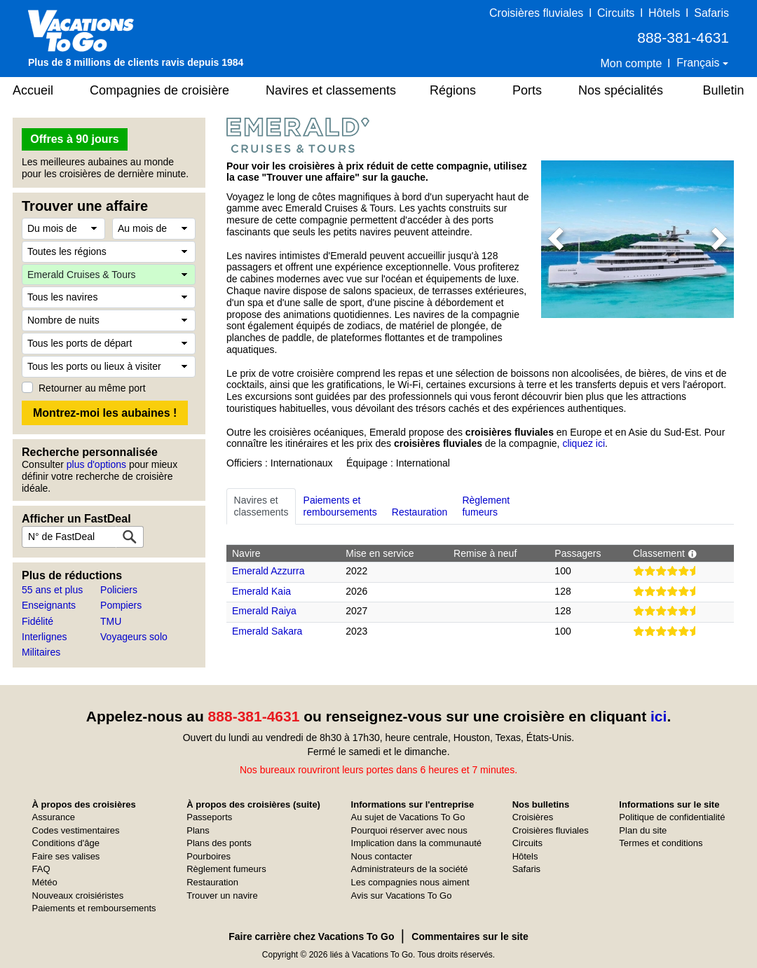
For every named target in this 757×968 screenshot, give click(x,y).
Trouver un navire (221, 895)
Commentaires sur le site (469, 936)
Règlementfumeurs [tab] (486, 506)
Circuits (615, 13)
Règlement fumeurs (226, 869)
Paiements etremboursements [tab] (340, 506)
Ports (527, 90)
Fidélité (37, 621)
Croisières (533, 817)
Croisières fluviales (536, 13)
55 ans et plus (52, 589)
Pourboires (208, 856)
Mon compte (631, 63)
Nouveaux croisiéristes (78, 895)
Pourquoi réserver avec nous (409, 830)
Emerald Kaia (261, 591)
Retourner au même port (92, 388)
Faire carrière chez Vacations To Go (311, 936)
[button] (555, 239)
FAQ (41, 869)
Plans (198, 830)
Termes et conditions (660, 843)
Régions (453, 90)
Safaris (711, 13)
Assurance (53, 817)
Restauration (212, 882)
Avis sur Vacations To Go (401, 895)
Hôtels (664, 13)
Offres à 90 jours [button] (74, 139)
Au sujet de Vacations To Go (408, 817)
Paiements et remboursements (94, 908)
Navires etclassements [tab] (261, 506)
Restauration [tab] (419, 506)
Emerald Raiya (264, 610)
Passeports (209, 817)
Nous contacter (381, 856)
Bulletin (723, 90)
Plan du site (643, 830)
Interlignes (44, 636)
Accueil (33, 90)
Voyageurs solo (134, 636)
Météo (44, 882)
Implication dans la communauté (416, 843)
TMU (110, 621)
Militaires (41, 652)
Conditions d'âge (66, 843)
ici (658, 716)
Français (699, 63)
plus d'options (96, 464)
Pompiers (121, 605)
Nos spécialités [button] (620, 90)
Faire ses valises (66, 856)
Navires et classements (331, 90)
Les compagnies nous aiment (410, 882)
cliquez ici (583, 443)
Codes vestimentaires (76, 830)
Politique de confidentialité (672, 817)
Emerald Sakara (267, 631)
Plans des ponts (219, 843)
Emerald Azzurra (268, 570)
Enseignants (49, 605)
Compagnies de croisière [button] (159, 90)
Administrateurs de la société (409, 869)
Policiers (118, 589)
